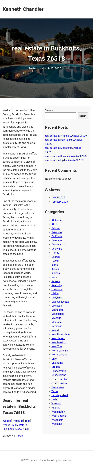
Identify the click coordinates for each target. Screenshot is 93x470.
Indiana (55, 273)
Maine (54, 293)
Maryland (56, 297)
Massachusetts (60, 301)
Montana (56, 322)
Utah (54, 399)
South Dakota (59, 383)
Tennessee (57, 387)
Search (49, 110)
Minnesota (57, 309)
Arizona (55, 228)
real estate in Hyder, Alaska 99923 (64, 160)
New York (56, 346)
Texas (19, 435)
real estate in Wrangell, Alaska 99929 (66, 135)
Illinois (55, 269)
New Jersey (58, 338)
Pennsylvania (58, 371)
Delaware (56, 248)
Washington (58, 411)
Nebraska (56, 326)
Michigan (56, 305)
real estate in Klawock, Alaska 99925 (66, 156)
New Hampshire (60, 334)
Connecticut (58, 244)
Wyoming (56, 423)
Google (7, 420)
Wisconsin (57, 419)
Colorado (56, 240)
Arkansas (56, 232)
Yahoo (6, 425)
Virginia (55, 407)
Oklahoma (57, 362)
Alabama (56, 220)
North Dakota (59, 354)
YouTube (18, 420)
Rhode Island (58, 375)
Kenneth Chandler (23, 9)
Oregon (55, 366)
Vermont (56, 403)
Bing (27, 420)
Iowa (54, 277)
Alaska (55, 224)
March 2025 (58, 197)
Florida (55, 252)
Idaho (54, 264)
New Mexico (58, 342)
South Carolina (59, 379)
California (56, 236)
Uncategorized (59, 395)
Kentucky (56, 285)
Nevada (55, 330)
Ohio (54, 358)
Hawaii (55, 260)
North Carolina (59, 350)
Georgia (55, 256)
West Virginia (58, 415)
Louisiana (56, 289)
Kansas (55, 281)
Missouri (56, 317)
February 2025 (59, 201)
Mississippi (57, 313)
